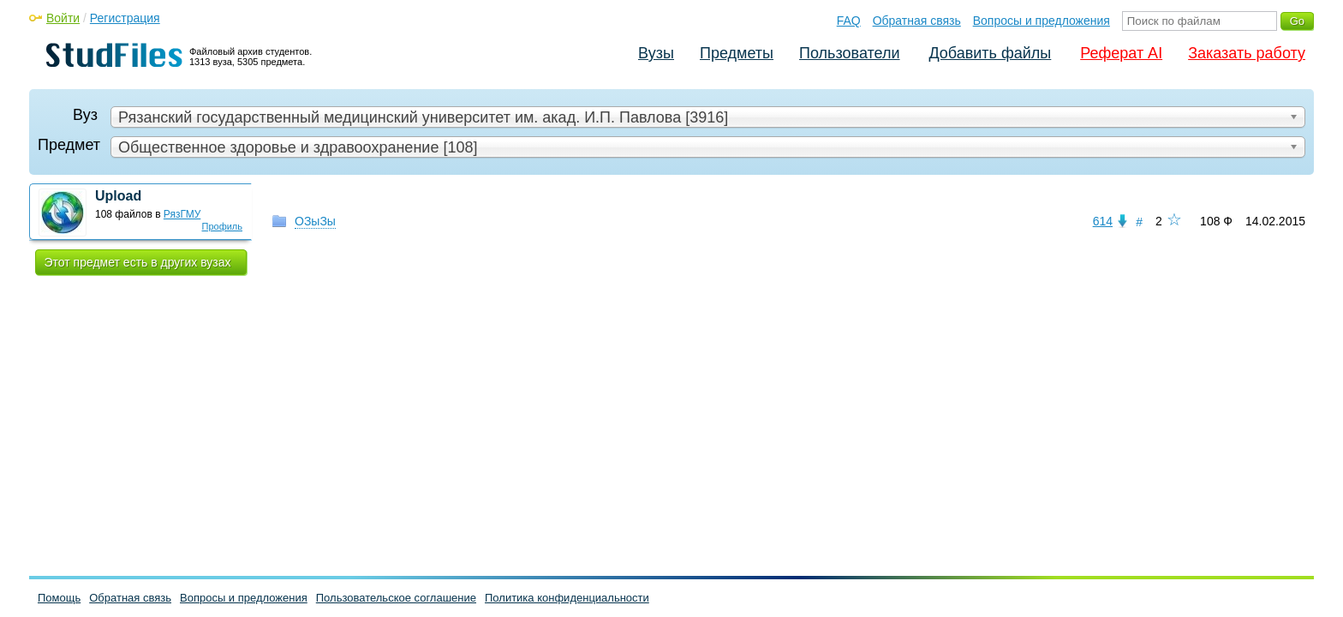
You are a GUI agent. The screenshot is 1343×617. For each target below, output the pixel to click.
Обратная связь (917, 20)
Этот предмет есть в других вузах (138, 262)
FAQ (849, 20)
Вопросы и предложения (1041, 20)
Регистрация (125, 18)
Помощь (59, 597)
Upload (118, 196)
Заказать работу (1246, 53)
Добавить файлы (989, 53)
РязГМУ (182, 214)
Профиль (222, 226)
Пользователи (849, 53)
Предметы (736, 53)
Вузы (656, 53)
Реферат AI (1121, 53)
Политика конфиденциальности (567, 597)
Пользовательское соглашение (396, 597)
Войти (63, 18)
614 (1103, 221)
